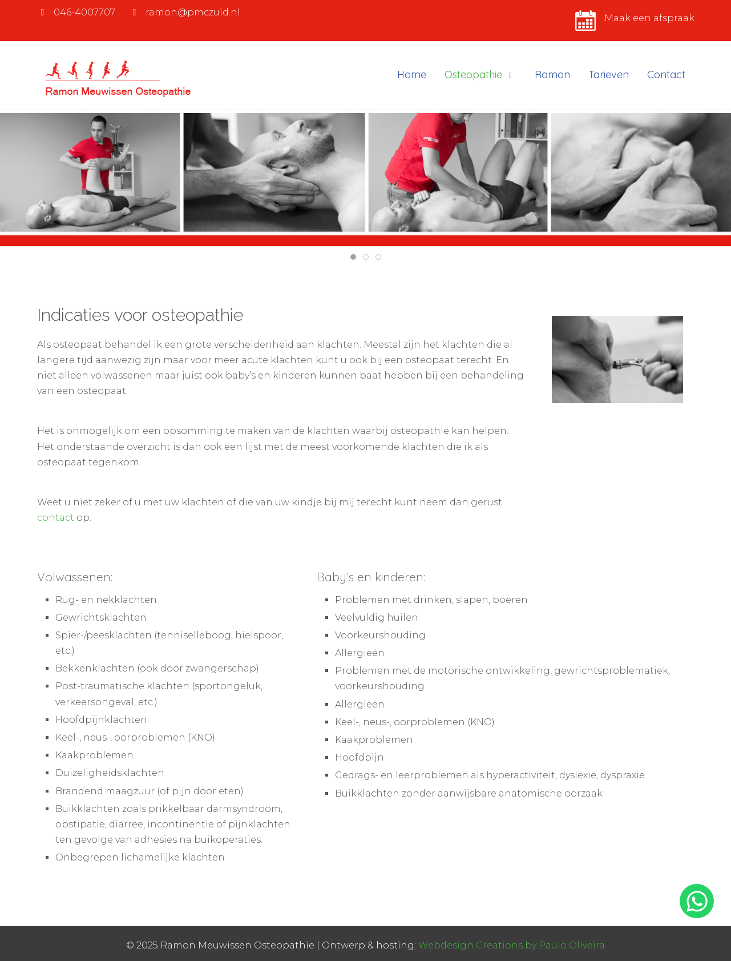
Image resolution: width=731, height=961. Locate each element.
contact (55, 517)
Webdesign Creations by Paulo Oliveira (511, 945)
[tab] (353, 257)
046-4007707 (84, 12)
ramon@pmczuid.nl (193, 12)
